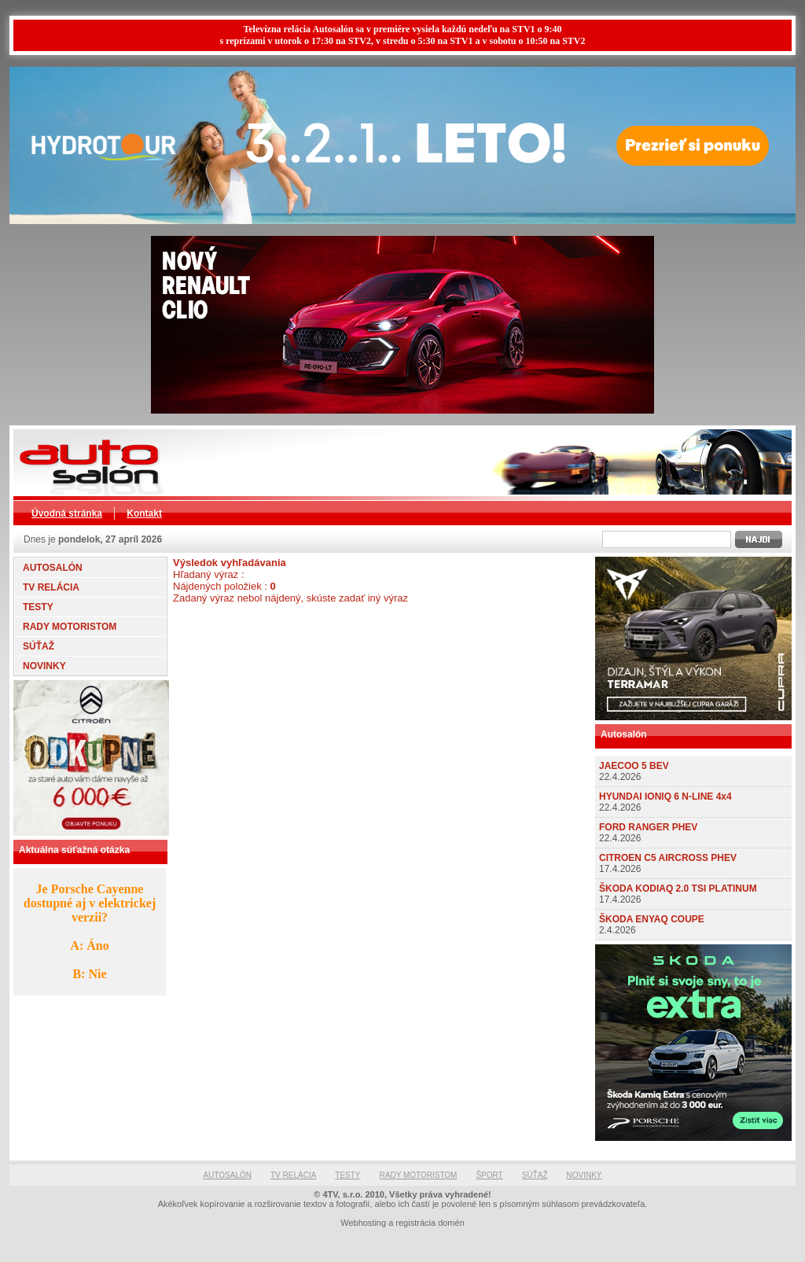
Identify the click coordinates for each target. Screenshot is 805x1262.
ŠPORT (489, 1175)
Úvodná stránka (66, 513)
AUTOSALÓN (53, 567)
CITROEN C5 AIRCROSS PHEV (668, 857)
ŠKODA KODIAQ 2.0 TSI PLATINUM (678, 888)
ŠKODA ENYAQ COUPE (651, 919)
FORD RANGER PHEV (648, 827)
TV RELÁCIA (51, 587)
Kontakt (144, 513)
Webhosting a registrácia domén (402, 1222)
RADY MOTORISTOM (69, 626)
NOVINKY (44, 665)
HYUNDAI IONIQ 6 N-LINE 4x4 (665, 796)
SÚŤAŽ (38, 646)
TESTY (38, 607)
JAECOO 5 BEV (634, 765)
